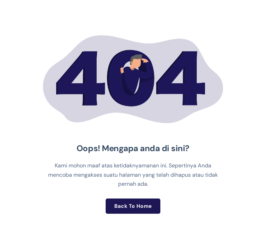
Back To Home (133, 206)
